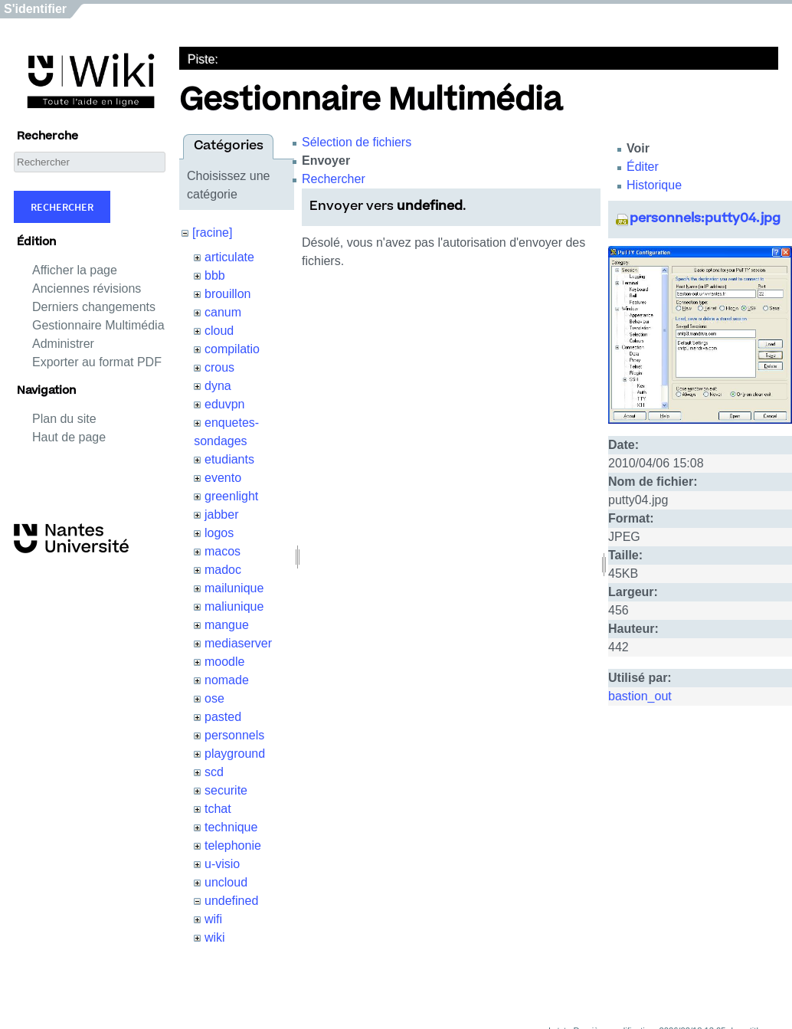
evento (223, 477)
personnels (234, 735)
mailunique (234, 588)
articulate (229, 257)
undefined (231, 900)
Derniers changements (93, 306)
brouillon (227, 293)
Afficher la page (74, 270)
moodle (224, 661)
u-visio (222, 863)
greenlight (231, 496)
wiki (215, 937)
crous (219, 367)
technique (231, 827)
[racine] (212, 232)
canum (223, 312)
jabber (221, 514)
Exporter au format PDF (97, 362)
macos (223, 551)
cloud (219, 330)
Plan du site (64, 418)
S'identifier (35, 8)
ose (214, 698)
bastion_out (640, 696)
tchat (218, 808)
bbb (215, 275)
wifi (213, 919)
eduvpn (225, 404)
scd (214, 771)
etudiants (229, 459)
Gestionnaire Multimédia (98, 325)
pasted (223, 716)
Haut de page (69, 437)
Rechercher (62, 207)
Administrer (63, 343)
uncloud (226, 882)
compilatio (232, 349)
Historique (654, 185)
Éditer (643, 166)
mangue (227, 624)
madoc (223, 569)
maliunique (234, 606)
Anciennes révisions (86, 288)
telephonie (233, 845)
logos (219, 532)
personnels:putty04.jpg (705, 219)
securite (226, 790)
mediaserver (238, 643)
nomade (227, 680)
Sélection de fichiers (356, 142)
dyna (218, 385)
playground (235, 753)
